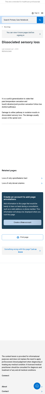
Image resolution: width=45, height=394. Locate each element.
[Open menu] (42, 13)
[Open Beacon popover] (37, 386)
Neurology (6, 27)
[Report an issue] (22, 251)
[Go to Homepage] (9, 13)
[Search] (40, 20)
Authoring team (7, 51)
